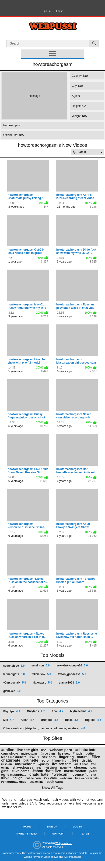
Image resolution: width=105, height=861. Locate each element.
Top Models (52, 655)
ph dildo (86, 760)
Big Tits (93, 720)
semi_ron (41, 665)
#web (34, 757)
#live (5, 778)
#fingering (59, 760)
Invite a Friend (26, 833)
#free (74, 760)
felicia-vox (41, 674)
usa (43, 750)
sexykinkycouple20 (72, 665)
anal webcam (25, 764)
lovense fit (80, 774)
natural (82, 757)
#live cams (20, 771)
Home (27, 826)
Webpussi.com (63, 843)
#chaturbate (85, 750)
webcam (66, 778)
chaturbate (39, 774)
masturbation (75, 771)
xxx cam (50, 778)
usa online (36, 781)
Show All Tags (52, 788)
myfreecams (29, 753)
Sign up (46, 11)
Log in (59, 11)
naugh (17, 778)
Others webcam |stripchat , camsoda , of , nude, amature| (44, 728)
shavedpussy (23, 767)
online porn (33, 778)
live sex (64, 753)
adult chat (81, 764)
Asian (27, 720)
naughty (65, 767)
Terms (84, 833)
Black (71, 720)
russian (6, 764)
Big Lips (11, 711)
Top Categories (52, 700)
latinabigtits (14, 674)
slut (93, 774)
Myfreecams (81, 711)
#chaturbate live (46, 771)
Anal (57, 711)
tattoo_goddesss (72, 674)
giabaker (12, 691)
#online (7, 750)
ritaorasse (42, 682)
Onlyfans (36, 711)
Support (58, 833)
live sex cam (61, 764)
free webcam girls (86, 778)
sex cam (49, 757)
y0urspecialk (14, 682)
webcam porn (60, 750)
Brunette (49, 720)
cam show (9, 753)
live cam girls (27, 750)
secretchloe (13, 665)
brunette (30, 760)
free (39, 767)
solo (45, 760)
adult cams (54, 781)
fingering (66, 757)
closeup (80, 767)
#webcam (60, 774)
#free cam (48, 753)
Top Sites (52, 738)
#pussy (43, 764)
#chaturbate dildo (13, 781)
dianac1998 (69, 682)
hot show (51, 767)
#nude (77, 753)
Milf (8, 720)
